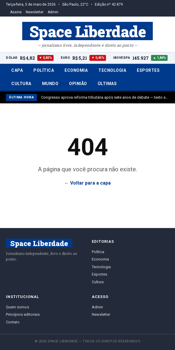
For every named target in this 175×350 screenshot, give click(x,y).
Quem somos (17, 307)
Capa (17, 70)
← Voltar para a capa (87, 183)
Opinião (78, 83)
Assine (16, 12)
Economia (76, 70)
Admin (53, 12)
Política (43, 70)
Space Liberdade (87, 31)
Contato (13, 322)
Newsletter (35, 12)
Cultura (21, 83)
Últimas (107, 83)
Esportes (148, 70)
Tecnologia (112, 70)
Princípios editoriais (23, 314)
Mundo (50, 83)
